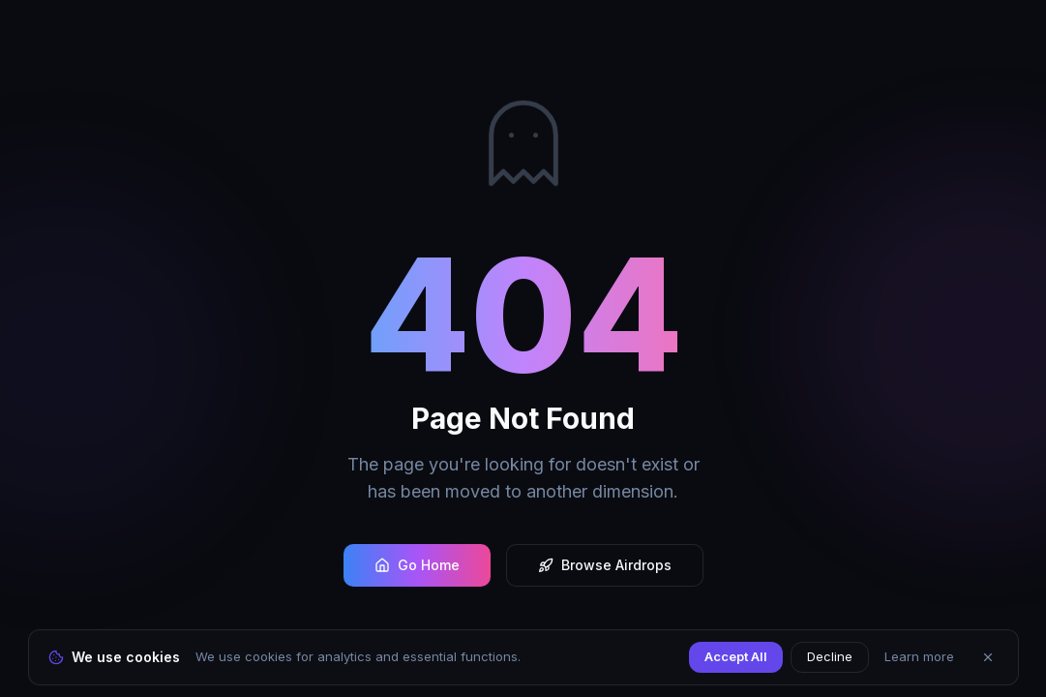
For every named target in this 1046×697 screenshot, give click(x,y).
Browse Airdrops (605, 565)
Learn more (919, 656)
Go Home (417, 565)
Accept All (735, 656)
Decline (829, 656)
